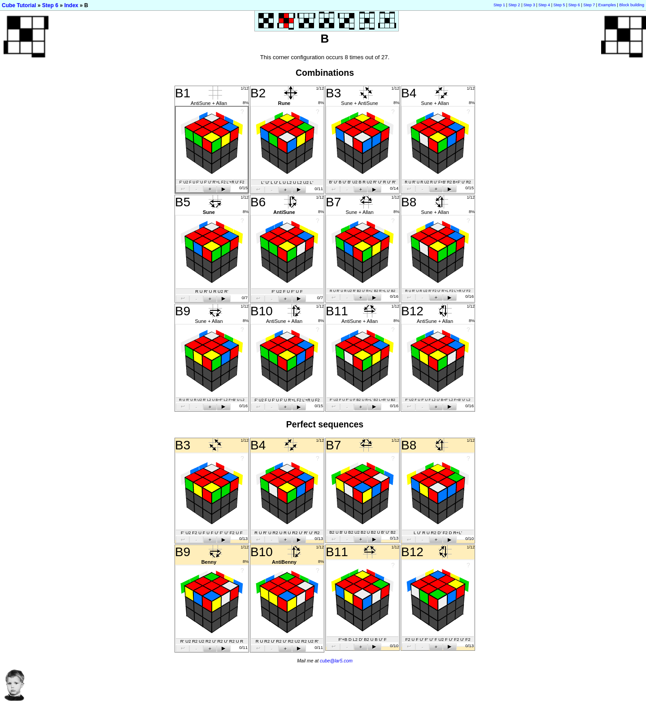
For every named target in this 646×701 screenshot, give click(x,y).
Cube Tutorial (19, 5)
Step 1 (499, 5)
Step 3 (529, 5)
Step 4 (544, 5)
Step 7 (589, 5)
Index (71, 5)
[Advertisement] (482, 696)
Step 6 (50, 5)
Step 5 (559, 5)
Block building (631, 5)
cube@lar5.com (336, 660)
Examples (607, 5)
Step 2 (514, 5)
